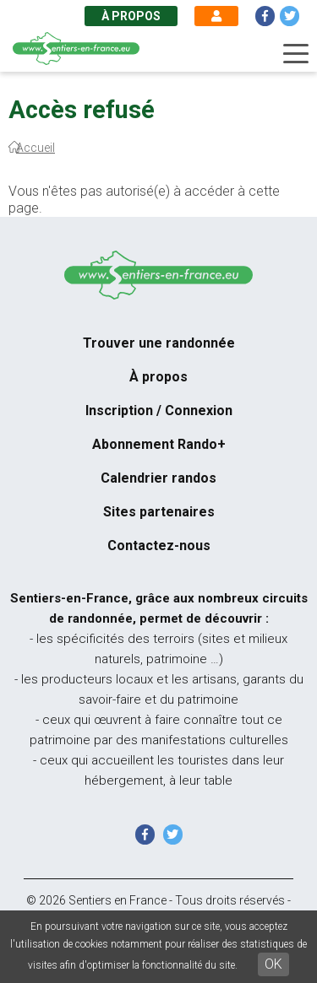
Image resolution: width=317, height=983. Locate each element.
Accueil (35, 147)
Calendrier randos (158, 478)
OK (273, 964)
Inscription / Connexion (158, 410)
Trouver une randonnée (159, 343)
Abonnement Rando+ (159, 444)
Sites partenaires (159, 512)
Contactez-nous (158, 545)
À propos (131, 16)
